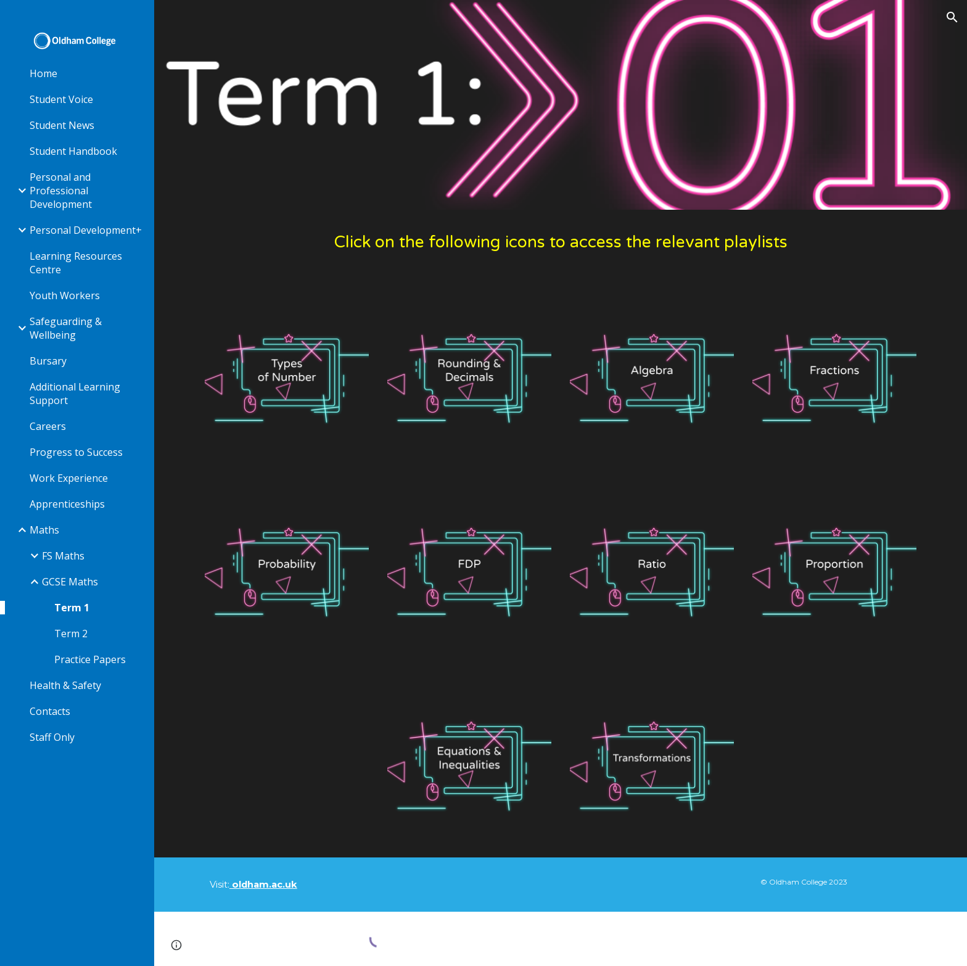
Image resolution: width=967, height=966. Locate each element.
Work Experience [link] (69, 478)
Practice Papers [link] (90, 659)
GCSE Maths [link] (70, 581)
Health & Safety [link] (65, 685)
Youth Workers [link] (65, 295)
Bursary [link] (48, 361)
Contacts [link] (50, 711)
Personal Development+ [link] (86, 230)
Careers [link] (48, 426)
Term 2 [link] (71, 633)
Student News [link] (62, 125)
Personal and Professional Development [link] (61, 190)
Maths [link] (44, 530)
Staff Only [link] (52, 737)
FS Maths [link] (63, 556)
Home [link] (43, 73)
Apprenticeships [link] (67, 504)
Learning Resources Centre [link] (76, 262)
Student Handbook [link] (73, 151)
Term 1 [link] (71, 607)
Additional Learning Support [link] (75, 393)
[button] (952, 17)
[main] (560, 243)
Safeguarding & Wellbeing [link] (66, 328)
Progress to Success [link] (76, 452)
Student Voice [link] (61, 99)
